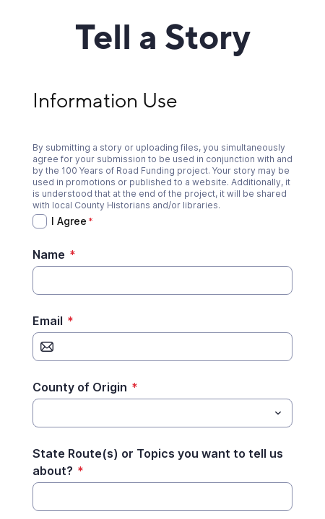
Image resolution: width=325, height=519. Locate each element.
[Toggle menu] (278, 413)
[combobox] (162, 413)
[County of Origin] (150, 413)
